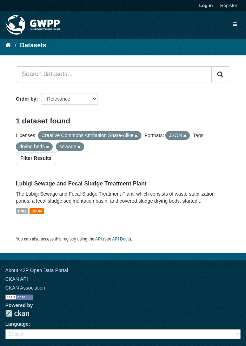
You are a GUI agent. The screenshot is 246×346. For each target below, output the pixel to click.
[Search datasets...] (114, 74)
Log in (206, 5)
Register (228, 5)
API (98, 239)
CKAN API (16, 279)
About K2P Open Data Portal (36, 270)
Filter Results (36, 158)
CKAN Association (25, 288)
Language (16, 324)
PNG (22, 211)
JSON (37, 211)
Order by (26, 99)
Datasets (33, 45)
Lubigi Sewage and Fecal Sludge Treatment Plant (81, 183)
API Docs (121, 239)
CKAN (17, 313)
